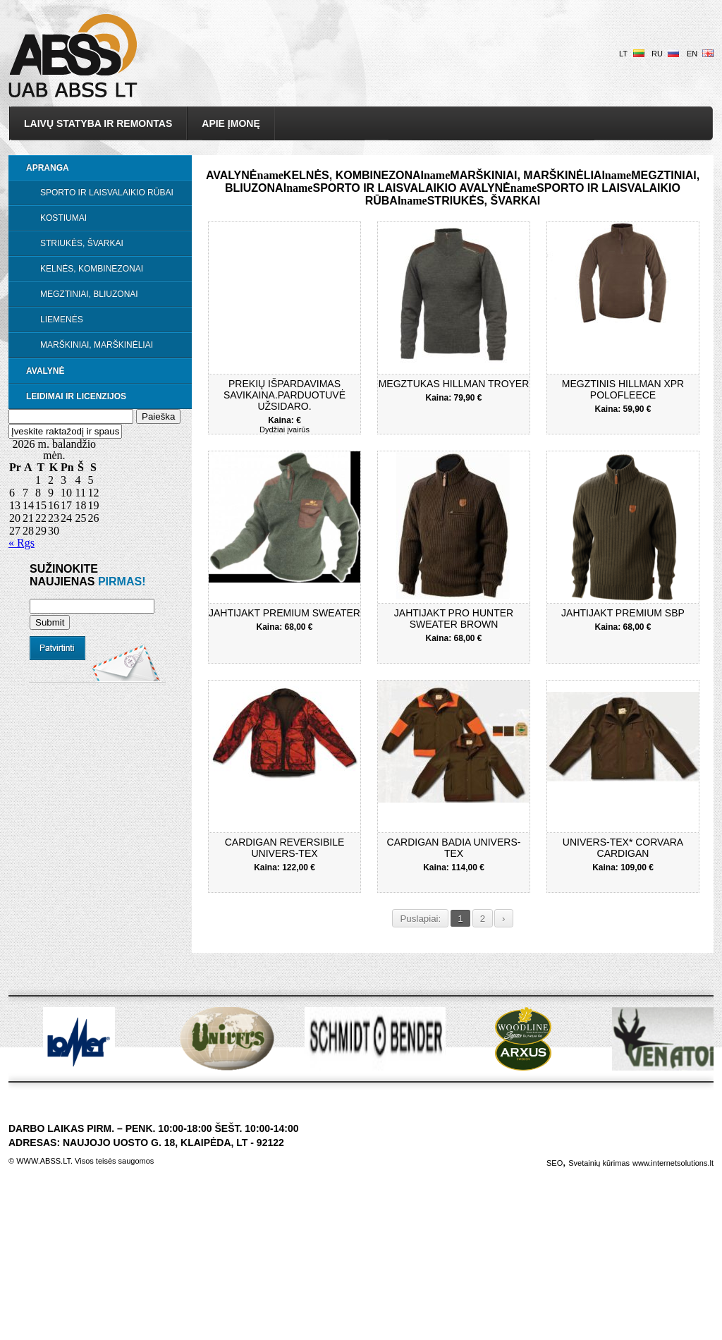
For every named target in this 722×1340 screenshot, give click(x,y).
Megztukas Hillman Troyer (454, 383)
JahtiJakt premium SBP (623, 613)
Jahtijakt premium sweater (284, 613)
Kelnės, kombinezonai (91, 269)
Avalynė (45, 371)
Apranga (47, 168)
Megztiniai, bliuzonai (89, 294)
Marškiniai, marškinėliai (96, 345)
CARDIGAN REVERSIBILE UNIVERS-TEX (285, 847)
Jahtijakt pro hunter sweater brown (453, 618)
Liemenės (61, 319)
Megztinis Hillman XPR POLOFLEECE (623, 389)
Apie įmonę (230, 123)
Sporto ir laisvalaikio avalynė (411, 188)
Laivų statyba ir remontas (98, 123)
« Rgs (21, 543)
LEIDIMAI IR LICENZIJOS (76, 396)
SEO (554, 1163)
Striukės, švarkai (81, 243)
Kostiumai (63, 218)
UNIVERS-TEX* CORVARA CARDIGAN (623, 847)
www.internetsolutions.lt (673, 1163)
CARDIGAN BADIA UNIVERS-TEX (454, 847)
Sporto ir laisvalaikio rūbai (106, 192)
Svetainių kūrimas (599, 1163)
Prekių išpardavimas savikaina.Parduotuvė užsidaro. (284, 395)
